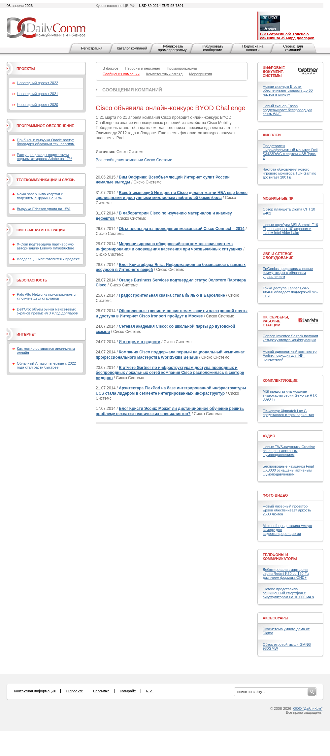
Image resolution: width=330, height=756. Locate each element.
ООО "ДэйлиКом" (307, 708)
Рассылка (101, 691)
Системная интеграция (40, 230)
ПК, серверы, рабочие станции (276, 321)
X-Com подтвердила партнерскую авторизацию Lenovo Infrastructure (45, 246)
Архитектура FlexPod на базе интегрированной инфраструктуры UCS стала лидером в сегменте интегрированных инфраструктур (171, 391)
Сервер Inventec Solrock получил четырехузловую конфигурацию (290, 338)
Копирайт (128, 691)
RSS (149, 691)
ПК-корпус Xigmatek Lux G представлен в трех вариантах (288, 413)
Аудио (269, 436)
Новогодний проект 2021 (37, 94)
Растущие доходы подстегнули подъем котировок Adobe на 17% (44, 157)
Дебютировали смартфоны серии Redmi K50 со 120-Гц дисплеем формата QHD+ (286, 573)
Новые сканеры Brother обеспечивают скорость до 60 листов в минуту (288, 90)
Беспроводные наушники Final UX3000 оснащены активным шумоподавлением (288, 470)
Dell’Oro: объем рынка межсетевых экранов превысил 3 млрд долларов (47, 311)
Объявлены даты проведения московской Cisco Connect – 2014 (182, 228)
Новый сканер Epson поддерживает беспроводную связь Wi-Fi (287, 110)
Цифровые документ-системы (274, 72)
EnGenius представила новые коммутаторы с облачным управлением (288, 273)
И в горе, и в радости (139, 342)
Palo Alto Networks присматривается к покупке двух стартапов (47, 296)
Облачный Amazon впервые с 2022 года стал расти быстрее (46, 365)
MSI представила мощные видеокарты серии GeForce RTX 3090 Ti (290, 395)
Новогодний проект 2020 (37, 105)
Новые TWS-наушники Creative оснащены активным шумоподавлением (289, 451)
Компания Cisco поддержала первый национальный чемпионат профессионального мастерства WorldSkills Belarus (170, 355)
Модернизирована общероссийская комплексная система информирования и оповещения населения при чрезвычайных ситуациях (169, 246)
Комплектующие (280, 380)
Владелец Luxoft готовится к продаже (48, 259)
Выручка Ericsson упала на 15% (43, 209)
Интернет (26, 334)
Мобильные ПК (278, 198)
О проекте (74, 691)
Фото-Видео (275, 495)
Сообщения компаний (132, 89)
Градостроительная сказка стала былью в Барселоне (172, 295)
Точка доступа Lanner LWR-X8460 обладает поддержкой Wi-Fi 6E (290, 292)
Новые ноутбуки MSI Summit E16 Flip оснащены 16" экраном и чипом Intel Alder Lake (290, 229)
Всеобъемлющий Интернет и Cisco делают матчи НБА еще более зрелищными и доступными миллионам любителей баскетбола (172, 195)
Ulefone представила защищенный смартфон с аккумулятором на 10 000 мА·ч (288, 593)
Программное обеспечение (45, 126)
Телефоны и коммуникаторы (280, 557)
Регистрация (91, 48)
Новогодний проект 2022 (37, 83)
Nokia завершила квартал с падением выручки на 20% (40, 196)
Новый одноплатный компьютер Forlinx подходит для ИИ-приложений (289, 355)
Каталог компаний (132, 48)
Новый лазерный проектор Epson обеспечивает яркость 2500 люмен (287, 510)
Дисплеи (272, 135)
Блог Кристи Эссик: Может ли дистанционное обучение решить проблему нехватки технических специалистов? (170, 411)
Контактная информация (34, 691)
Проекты (25, 69)
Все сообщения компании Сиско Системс (134, 160)
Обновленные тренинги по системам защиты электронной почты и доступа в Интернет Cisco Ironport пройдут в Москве (172, 313)
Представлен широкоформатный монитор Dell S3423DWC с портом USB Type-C (290, 152)
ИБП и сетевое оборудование (278, 256)
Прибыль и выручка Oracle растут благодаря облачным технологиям (46, 142)
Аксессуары (275, 618)
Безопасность (31, 280)
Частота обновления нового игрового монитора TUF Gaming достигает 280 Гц (289, 173)
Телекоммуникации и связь (45, 180)
